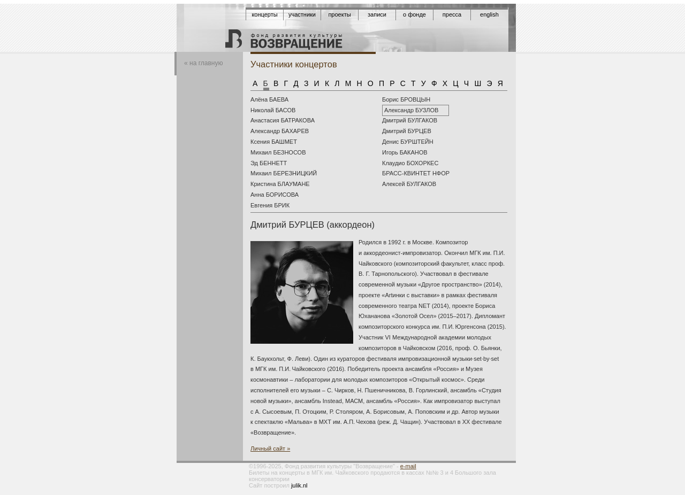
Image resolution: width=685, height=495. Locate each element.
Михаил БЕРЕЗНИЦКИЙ (283, 173)
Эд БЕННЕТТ (268, 163)
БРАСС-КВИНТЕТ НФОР (416, 173)
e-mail (408, 466)
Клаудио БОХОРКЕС (410, 163)
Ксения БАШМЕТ (273, 141)
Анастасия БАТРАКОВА (282, 120)
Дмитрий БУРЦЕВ (406, 131)
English (489, 14)
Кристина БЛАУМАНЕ (280, 184)
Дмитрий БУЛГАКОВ (409, 120)
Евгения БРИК (270, 205)
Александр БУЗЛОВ (411, 110)
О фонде (414, 14)
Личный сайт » (270, 448)
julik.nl (299, 485)
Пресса (452, 14)
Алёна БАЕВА (269, 99)
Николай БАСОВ (272, 110)
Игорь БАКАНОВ (405, 152)
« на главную (203, 63)
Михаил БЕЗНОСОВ (278, 152)
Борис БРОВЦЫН (406, 99)
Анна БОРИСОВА (274, 194)
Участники (302, 14)
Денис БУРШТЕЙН (407, 141)
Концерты (264, 14)
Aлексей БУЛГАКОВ (409, 184)
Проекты (339, 14)
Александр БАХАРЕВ (279, 131)
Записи (377, 14)
